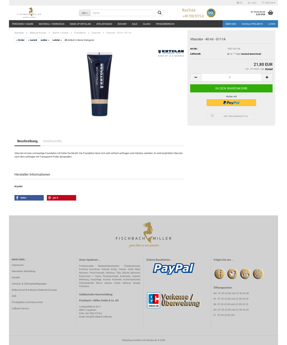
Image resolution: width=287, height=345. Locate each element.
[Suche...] (85, 13)
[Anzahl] (231, 77)
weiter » (45, 40)
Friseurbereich (165, 24)
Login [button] (252, 2)
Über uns (230, 24)
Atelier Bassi (104, 24)
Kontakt (16, 277)
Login (271, 24)
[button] (239, 2)
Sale (134, 24)
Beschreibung (27, 141)
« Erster (20, 40)
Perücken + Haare (22, 24)
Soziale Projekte (252, 24)
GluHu (146, 24)
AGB (14, 296)
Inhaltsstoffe (52, 141)
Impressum (18, 265)
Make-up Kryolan (80, 24)
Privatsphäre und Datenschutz (27, 302)
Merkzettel (268, 2)
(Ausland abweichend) (251, 54)
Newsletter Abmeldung (23, 271)
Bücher (122, 24)
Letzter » (57, 40)
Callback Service (20, 308)
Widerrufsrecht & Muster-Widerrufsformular (34, 290)
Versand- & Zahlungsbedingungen (29, 283)
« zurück (32, 40)
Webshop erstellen (131, 340)
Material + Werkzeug (51, 24)
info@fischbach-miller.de (99, 316)
